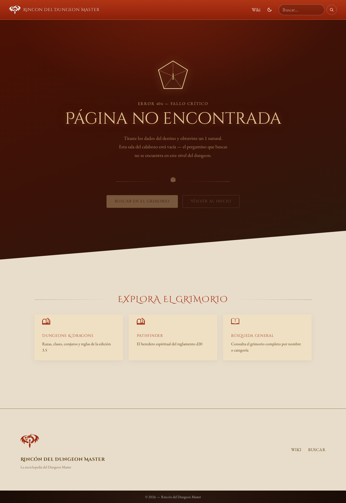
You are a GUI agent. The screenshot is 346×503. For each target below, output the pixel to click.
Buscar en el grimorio (142, 202)
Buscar (317, 449)
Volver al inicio (211, 202)
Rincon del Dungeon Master (54, 10)
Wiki (256, 9)
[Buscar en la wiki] (302, 9)
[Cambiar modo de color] (269, 9)
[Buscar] (332, 10)
